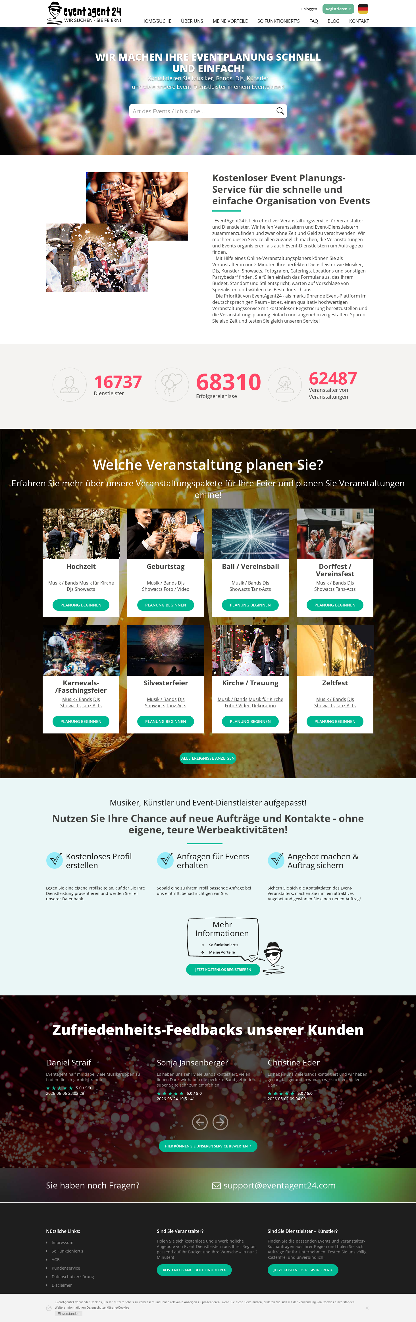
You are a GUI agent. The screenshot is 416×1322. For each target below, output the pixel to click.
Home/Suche (156, 21)
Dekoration (264, 705)
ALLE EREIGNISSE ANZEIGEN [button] (208, 758)
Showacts (85, 589)
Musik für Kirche (96, 583)
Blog (334, 21)
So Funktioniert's (67, 1251)
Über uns (192, 21)
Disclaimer (62, 1285)
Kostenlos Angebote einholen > (194, 1269)
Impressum (62, 1242)
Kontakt (359, 21)
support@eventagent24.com (280, 1185)
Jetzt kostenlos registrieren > (303, 1269)
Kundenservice (66, 1268)
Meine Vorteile (230, 21)
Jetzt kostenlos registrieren (223, 969)
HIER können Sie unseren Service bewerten (208, 1146)
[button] (363, 9)
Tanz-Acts (261, 589)
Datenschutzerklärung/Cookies (108, 1307)
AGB (56, 1259)
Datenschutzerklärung (73, 1276)
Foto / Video (177, 589)
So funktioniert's (278, 21)
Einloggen (309, 8)
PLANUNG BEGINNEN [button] (81, 605)
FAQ (313, 21)
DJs (70, 589)
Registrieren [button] (338, 8)
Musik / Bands (63, 583)
